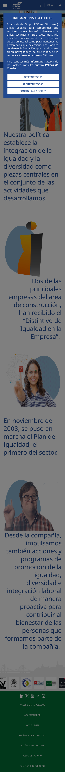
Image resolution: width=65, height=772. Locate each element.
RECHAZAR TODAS (33, 84)
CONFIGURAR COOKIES (33, 91)
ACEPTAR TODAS (33, 77)
